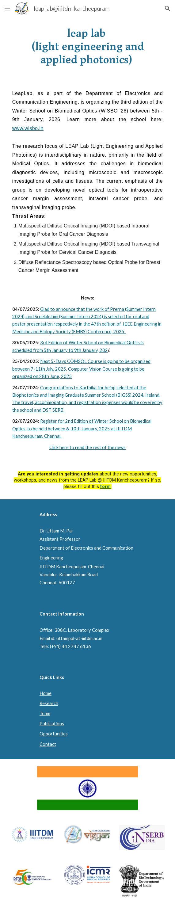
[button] (7, 8)
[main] (87, 47)
